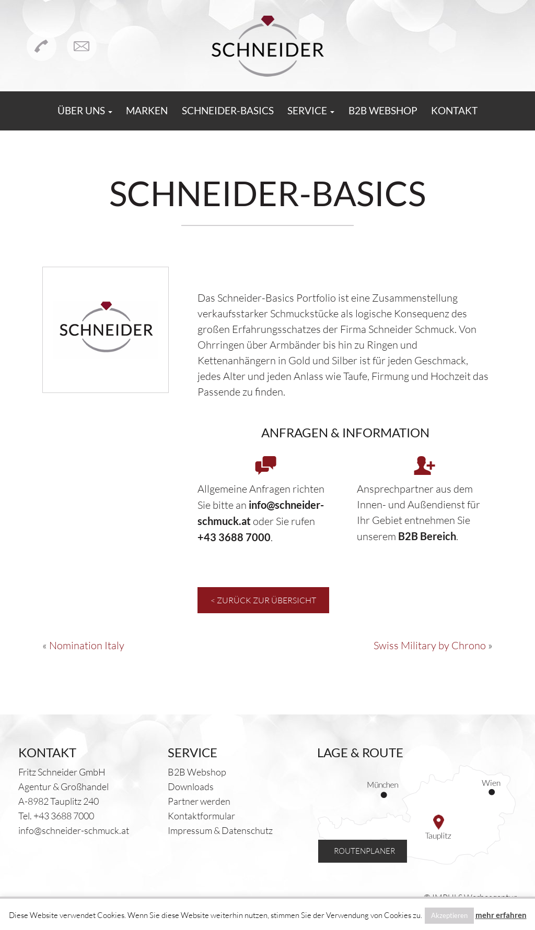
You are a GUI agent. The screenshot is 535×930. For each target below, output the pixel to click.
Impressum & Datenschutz (220, 830)
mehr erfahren (501, 915)
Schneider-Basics (222, 111)
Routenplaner (358, 848)
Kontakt (477, 111)
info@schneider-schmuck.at (73, 830)
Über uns (61, 111)
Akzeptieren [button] (449, 915)
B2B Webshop (397, 111)
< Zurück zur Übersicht (263, 600)
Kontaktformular (201, 815)
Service (316, 111)
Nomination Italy (86, 645)
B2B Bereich (427, 536)
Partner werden (199, 801)
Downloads (191, 786)
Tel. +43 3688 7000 (56, 815)
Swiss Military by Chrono (430, 645)
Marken (132, 111)
